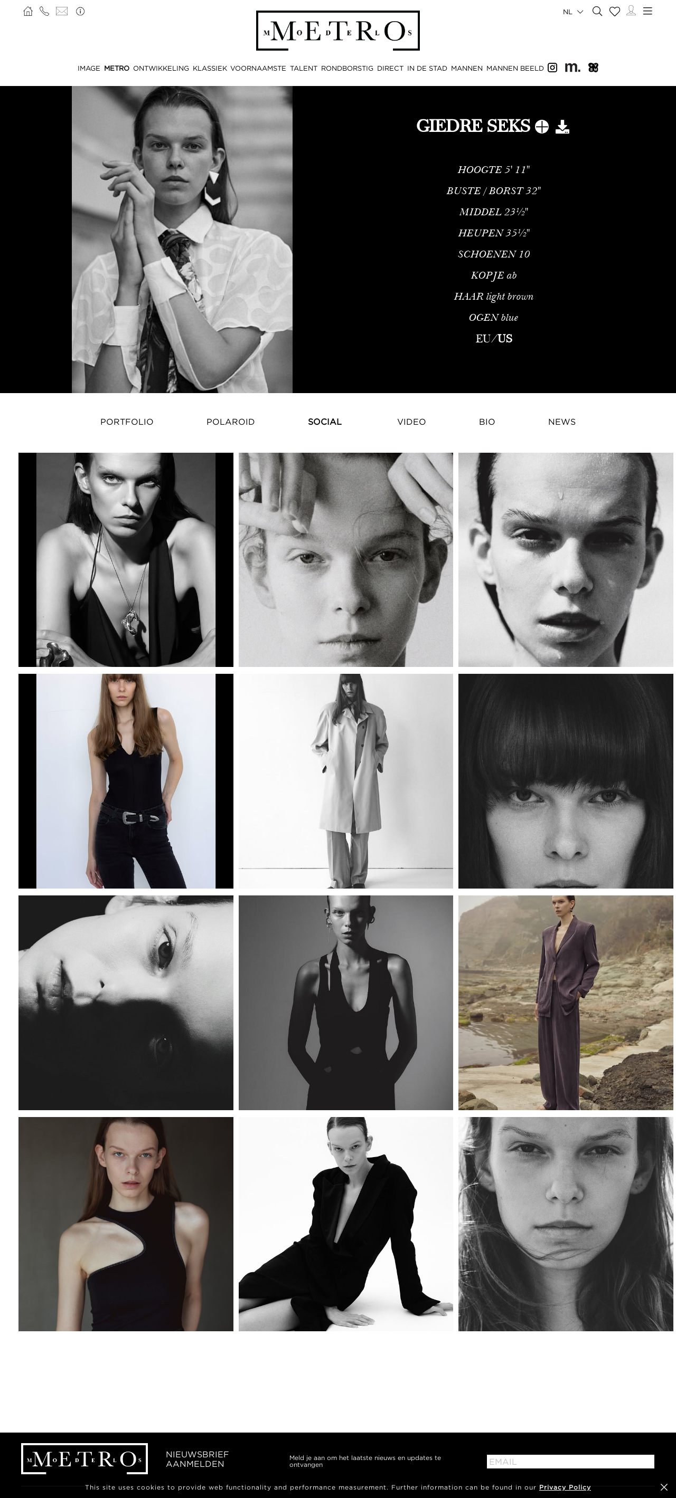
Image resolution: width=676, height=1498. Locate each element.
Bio (487, 421)
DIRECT (390, 68)
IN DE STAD (427, 68)
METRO (116, 68)
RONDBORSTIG (347, 68)
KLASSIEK (210, 68)
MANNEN (467, 68)
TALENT (303, 68)
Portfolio (127, 421)
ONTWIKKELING (161, 68)
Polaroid (230, 421)
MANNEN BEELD (515, 68)
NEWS (562, 421)
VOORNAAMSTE (258, 68)
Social (325, 421)
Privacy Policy (565, 1487)
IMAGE (89, 68)
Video (411, 421)
